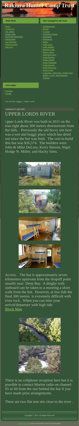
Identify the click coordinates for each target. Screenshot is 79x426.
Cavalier (46, 31)
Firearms (9, 91)
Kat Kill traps (11, 42)
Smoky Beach (48, 60)
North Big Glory (49, 55)
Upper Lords (48, 70)
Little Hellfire (48, 47)
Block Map (13, 309)
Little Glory (48, 44)
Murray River (48, 52)
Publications (10, 39)
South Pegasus (49, 65)
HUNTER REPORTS (14, 37)
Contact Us (10, 29)
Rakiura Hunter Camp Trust (39, 5)
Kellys (45, 42)
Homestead (47, 39)
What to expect (11, 44)
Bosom (46, 29)
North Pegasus (49, 57)
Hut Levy (9, 47)
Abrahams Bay (49, 26)
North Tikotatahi (49, 62)
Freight (8, 93)
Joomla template (23, 423)
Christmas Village (50, 34)
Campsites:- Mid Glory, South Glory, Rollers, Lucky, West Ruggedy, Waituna (58, 75)
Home (7, 26)
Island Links (10, 34)
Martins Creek (49, 49)
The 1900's (9, 31)
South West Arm (49, 67)
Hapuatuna (47, 37)
